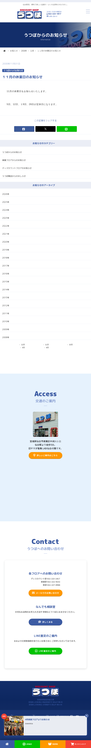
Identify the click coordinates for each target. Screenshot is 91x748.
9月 (23, 347)
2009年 (5, 329)
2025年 (5, 202)
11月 (32, 50)
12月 (23, 345)
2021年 (5, 234)
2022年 (5, 226)
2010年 (5, 321)
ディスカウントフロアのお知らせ (17, 168)
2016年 (5, 273)
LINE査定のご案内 (45, 651)
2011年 (5, 313)
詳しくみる (45, 621)
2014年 (5, 289)
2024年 (5, 210)
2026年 (5, 194)
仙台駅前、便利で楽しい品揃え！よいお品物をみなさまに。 (45, 4)
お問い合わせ (53, 16)
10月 (71, 345)
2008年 (24, 50)
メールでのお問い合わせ (45, 592)
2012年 (5, 305)
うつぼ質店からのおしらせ (14, 176)
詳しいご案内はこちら (45, 455)
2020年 (5, 241)
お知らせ (14, 50)
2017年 (5, 265)
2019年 (5, 249)
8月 (47, 347)
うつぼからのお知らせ (12, 152)
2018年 (5, 257)
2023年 (5, 218)
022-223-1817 (54, 14)
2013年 (5, 297)
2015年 (5, 281)
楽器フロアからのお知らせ (14, 160)
